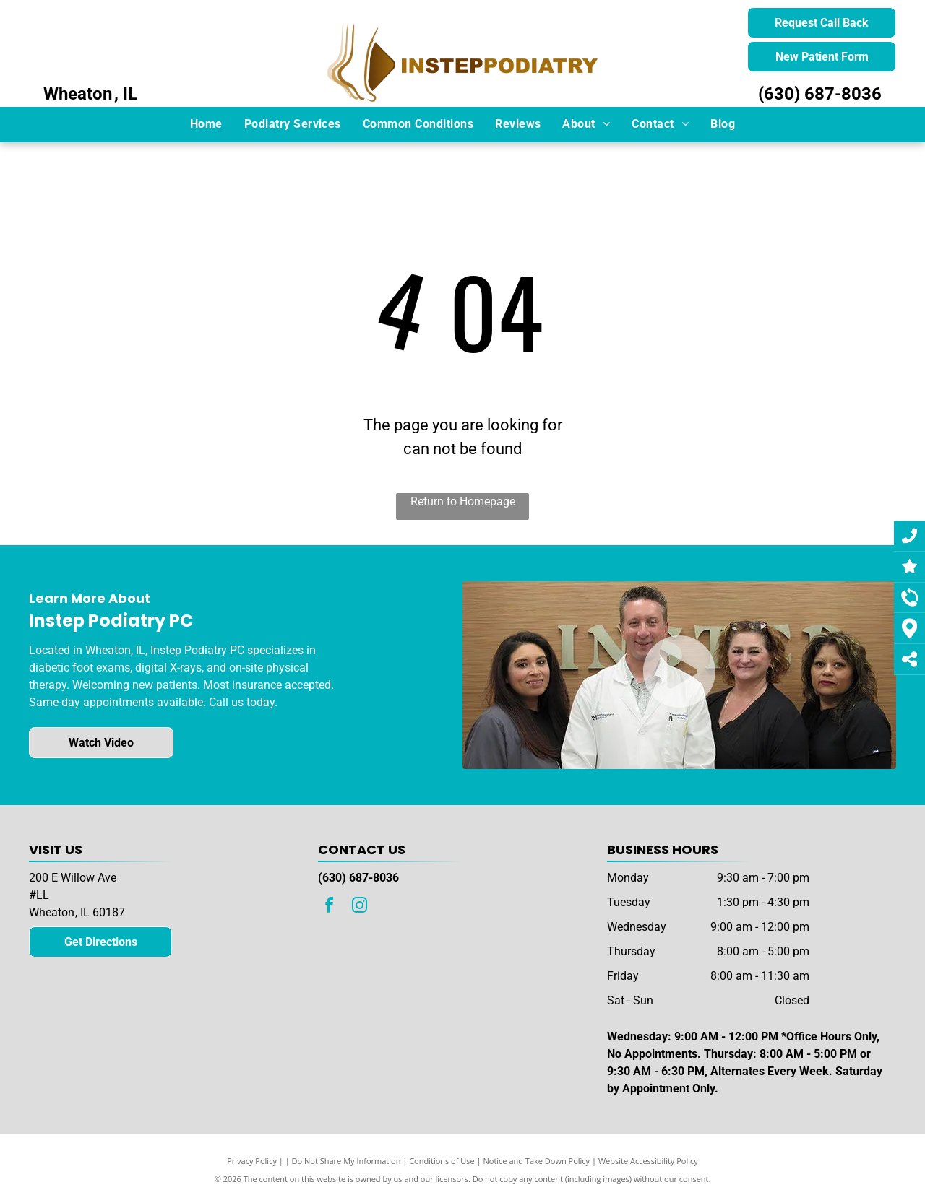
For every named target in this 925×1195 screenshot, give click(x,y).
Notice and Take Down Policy (536, 1160)
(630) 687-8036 (820, 94)
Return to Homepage (462, 501)
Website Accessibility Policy (648, 1160)
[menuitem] (206, 124)
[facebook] (329, 907)
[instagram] (359, 907)
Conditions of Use (442, 1160)
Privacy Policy (252, 1160)
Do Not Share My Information (346, 1160)
